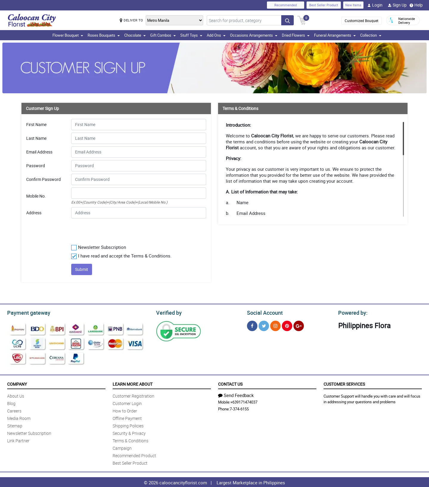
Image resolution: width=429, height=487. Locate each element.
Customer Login (127, 402)
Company (17, 383)
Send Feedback (236, 394)
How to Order (125, 410)
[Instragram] (275, 325)
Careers (14, 410)
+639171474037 (243, 401)
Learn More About (133, 383)
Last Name (36, 138)
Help (416, 5)
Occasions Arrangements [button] (253, 35)
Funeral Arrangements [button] (335, 35)
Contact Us (230, 383)
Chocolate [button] (135, 35)
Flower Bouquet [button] (67, 35)
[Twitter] (264, 325)
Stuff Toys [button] (191, 35)
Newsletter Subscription (29, 432)
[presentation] (107, 230)
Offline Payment (127, 417)
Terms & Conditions (130, 440)
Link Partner (18, 440)
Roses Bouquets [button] (104, 35)
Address (33, 212)
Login (375, 5)
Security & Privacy (129, 432)
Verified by (168, 312)
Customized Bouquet (361, 20)
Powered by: (351, 312)
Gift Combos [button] (163, 35)
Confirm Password (43, 179)
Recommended (285, 5)
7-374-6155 (239, 408)
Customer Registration (133, 395)
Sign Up (397, 5)
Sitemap (14, 425)
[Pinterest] (287, 325)
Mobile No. (36, 196)
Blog (11, 402)
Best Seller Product (323, 5)
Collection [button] (370, 35)
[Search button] (287, 20)
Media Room (18, 417)
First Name (36, 124)
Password (35, 165)
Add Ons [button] (216, 35)
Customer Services (344, 383)
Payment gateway (26, 312)
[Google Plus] (298, 325)
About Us (15, 395)
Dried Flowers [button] (296, 35)
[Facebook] (252, 325)
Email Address (39, 152)
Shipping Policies (128, 425)
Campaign (122, 447)
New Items (353, 5)
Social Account (263, 312)
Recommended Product (134, 454)
